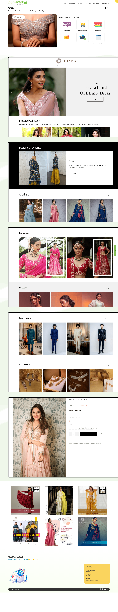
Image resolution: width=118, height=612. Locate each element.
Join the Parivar (15, 589)
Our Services (72, 3)
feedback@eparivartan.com (92, 580)
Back (107, 8)
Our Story (80, 3)
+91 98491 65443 (89, 575)
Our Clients (96, 3)
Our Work (88, 3)
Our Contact (105, 3)
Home (64, 3)
